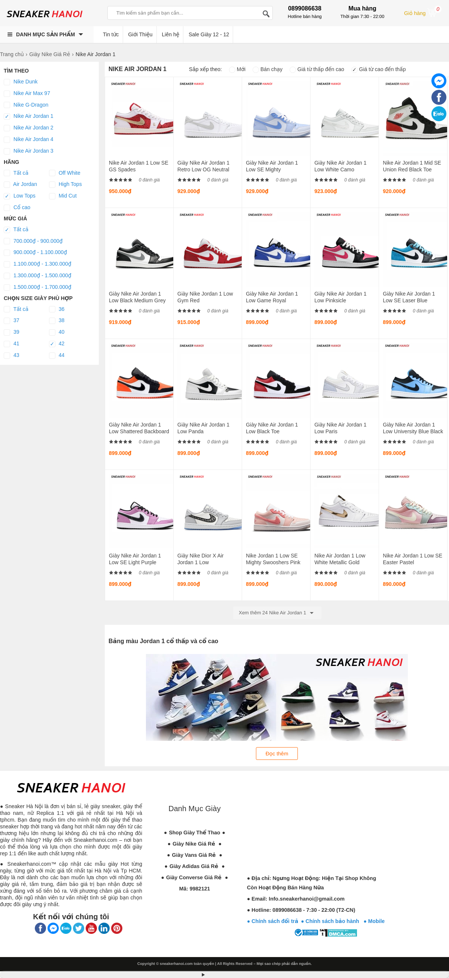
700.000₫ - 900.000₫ (33, 241)
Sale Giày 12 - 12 (209, 34)
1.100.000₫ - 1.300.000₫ (37, 264)
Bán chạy (267, 69)
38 (56, 320)
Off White (64, 173)
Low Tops (20, 196)
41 (11, 343)
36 (56, 309)
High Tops (65, 184)
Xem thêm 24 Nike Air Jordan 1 (277, 612)
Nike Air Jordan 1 (29, 116)
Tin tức (111, 34)
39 (11, 332)
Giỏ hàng (423, 12)
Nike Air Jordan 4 (29, 139)
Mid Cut (63, 196)
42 (56, 343)
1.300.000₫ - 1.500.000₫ (37, 275)
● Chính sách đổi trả (272, 921)
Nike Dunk (20, 82)
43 (11, 355)
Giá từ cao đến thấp (378, 69)
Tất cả (16, 173)
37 (11, 320)
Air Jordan (20, 184)
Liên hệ (171, 34)
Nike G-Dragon (26, 105)
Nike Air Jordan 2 (29, 128)
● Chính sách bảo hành (332, 921)
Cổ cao (17, 207)
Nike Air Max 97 (27, 93)
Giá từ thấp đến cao (317, 69)
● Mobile (374, 921)
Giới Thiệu (140, 34)
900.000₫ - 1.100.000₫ (35, 252)
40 (56, 332)
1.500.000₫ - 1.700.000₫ (37, 287)
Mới (237, 69)
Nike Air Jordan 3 (29, 151)
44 (56, 355)
